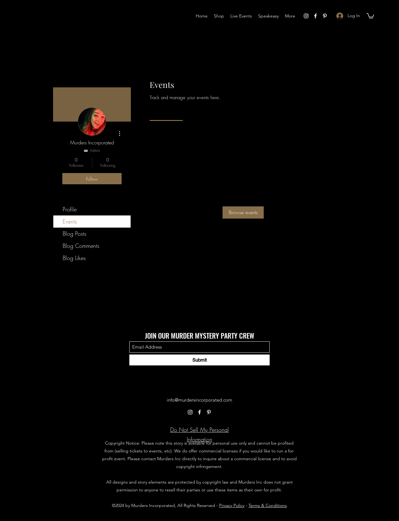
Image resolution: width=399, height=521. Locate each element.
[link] (166, 112)
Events (70, 221)
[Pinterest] (325, 16)
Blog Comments (81, 245)
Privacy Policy (231, 505)
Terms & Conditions (267, 505)
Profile (70, 209)
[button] (370, 15)
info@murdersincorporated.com (199, 400)
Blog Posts (74, 233)
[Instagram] (306, 16)
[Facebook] (315, 16)
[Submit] (199, 360)
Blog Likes (74, 258)
